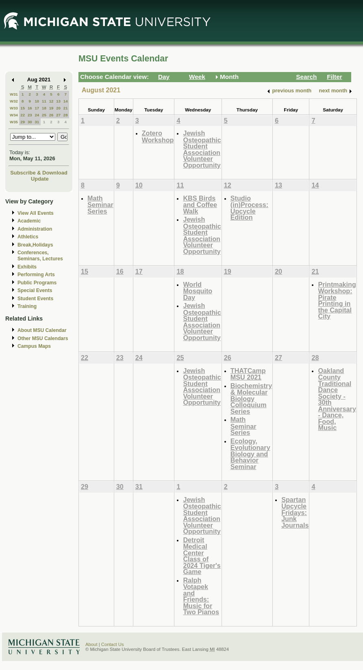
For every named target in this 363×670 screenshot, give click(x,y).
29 (22, 122)
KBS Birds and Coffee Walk (200, 204)
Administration (34, 229)
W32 (14, 101)
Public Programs (37, 283)
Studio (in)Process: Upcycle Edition (249, 207)
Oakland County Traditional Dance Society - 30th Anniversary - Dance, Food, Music (337, 399)
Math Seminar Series (100, 204)
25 (44, 115)
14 (65, 101)
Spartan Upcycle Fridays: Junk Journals (295, 512)
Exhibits (27, 267)
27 (58, 115)
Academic (29, 221)
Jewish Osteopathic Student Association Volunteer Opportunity (202, 149)
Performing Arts (36, 274)
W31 (14, 94)
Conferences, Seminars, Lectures (40, 256)
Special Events (34, 290)
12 (51, 101)
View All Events (35, 213)
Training (27, 306)
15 (22, 108)
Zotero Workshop (158, 136)
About (91, 644)
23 (30, 115)
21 (65, 108)
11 (44, 101)
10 (37, 101)
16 (30, 108)
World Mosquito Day (197, 291)
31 (37, 122)
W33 (14, 108)
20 (58, 108)
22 (22, 115)
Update (40, 179)
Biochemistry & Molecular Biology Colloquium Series (251, 398)
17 (37, 108)
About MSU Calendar (41, 330)
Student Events (35, 298)
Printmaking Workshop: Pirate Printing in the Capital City (337, 300)
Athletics (27, 237)
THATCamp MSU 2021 (248, 374)
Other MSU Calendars (42, 338)
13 (58, 101)
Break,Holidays (35, 245)
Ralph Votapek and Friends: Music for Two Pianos (201, 596)
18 (44, 108)
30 (30, 122)
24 (37, 115)
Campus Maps (34, 346)
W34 (14, 115)
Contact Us (112, 644)
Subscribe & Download (38, 173)
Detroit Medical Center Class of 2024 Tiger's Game (201, 556)
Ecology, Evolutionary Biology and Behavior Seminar (250, 453)
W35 (14, 122)
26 (51, 115)
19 (51, 108)
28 (65, 115)
